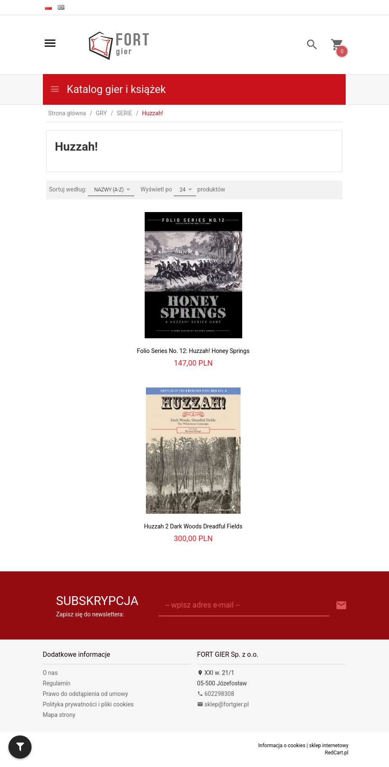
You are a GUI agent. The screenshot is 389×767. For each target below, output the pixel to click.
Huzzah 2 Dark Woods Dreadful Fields (193, 526)
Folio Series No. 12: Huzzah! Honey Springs (193, 351)
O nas (50, 672)
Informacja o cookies (281, 745)
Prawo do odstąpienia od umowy (85, 693)
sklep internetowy (329, 745)
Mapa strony (59, 714)
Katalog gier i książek (108, 89)
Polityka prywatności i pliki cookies (88, 704)
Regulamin (57, 683)
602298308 (215, 693)
